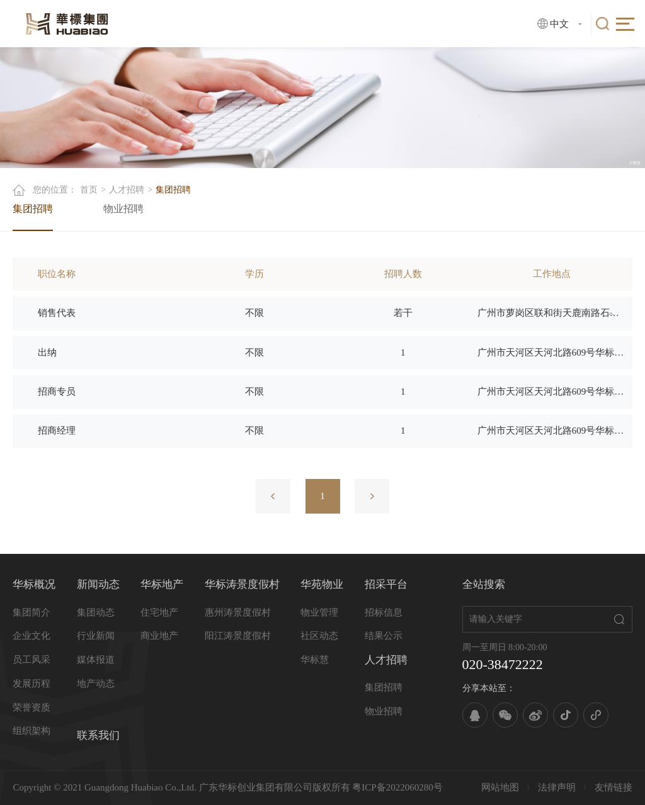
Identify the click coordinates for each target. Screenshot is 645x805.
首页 (89, 189)
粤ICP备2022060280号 (397, 787)
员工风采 (31, 660)
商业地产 (159, 636)
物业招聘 (123, 208)
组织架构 (31, 731)
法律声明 (557, 787)
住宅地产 (159, 612)
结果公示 (383, 636)
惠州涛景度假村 (238, 612)
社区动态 (319, 636)
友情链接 (613, 787)
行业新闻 (96, 636)
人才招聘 (126, 189)
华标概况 (34, 584)
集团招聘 (33, 208)
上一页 (273, 496)
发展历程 (31, 683)
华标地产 (161, 584)
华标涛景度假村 (242, 584)
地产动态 (96, 683)
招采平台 (386, 584)
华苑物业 (321, 584)
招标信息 (383, 612)
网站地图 (500, 787)
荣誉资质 (31, 707)
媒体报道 (96, 660)
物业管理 (319, 612)
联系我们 (98, 735)
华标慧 (314, 660)
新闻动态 (98, 584)
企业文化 (31, 636)
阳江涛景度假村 (238, 636)
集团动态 (96, 612)
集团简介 (31, 612)
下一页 (372, 496)
